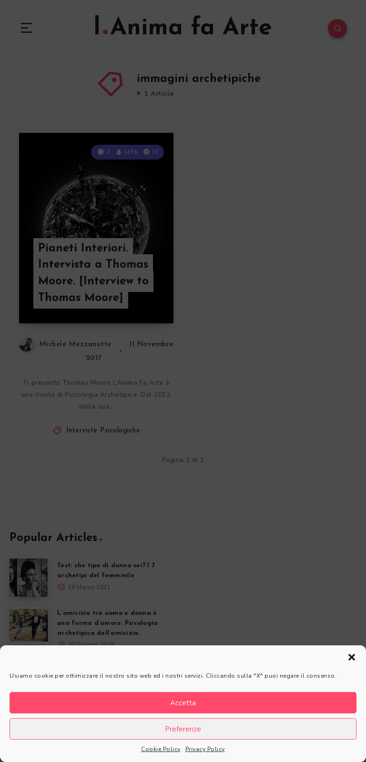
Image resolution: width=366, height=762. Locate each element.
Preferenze (183, 729)
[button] (351, 657)
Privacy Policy (205, 749)
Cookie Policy (161, 749)
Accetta (183, 703)
